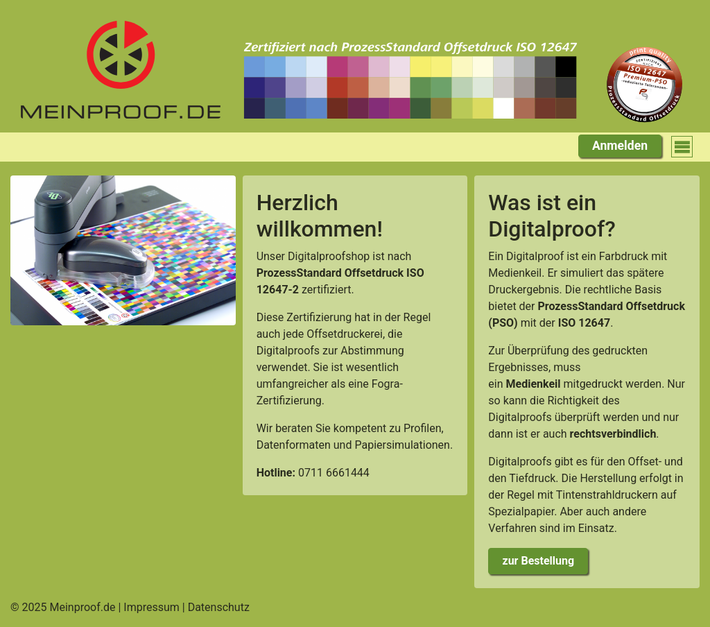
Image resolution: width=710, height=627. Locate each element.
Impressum (151, 607)
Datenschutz (219, 607)
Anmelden (620, 146)
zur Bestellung (539, 560)
